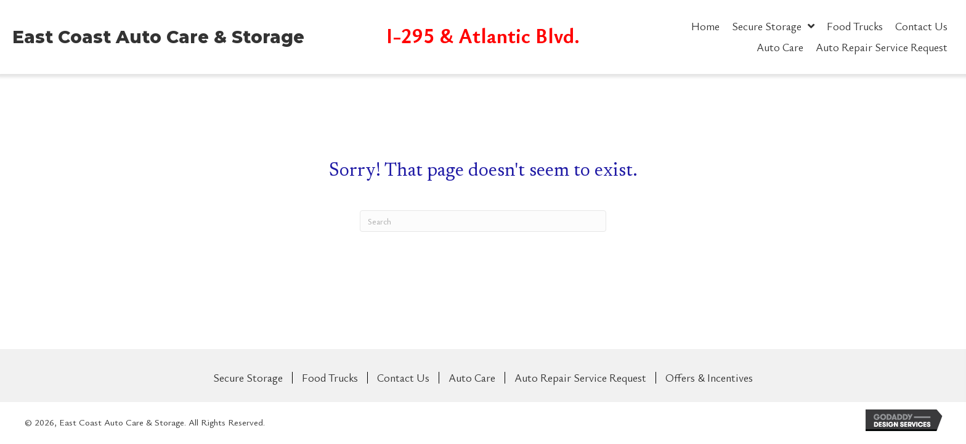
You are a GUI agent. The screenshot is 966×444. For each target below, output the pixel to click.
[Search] (483, 221)
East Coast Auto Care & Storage (158, 37)
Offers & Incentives (709, 378)
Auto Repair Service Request (580, 378)
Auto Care (471, 378)
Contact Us (403, 378)
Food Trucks (330, 378)
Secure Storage (248, 378)
